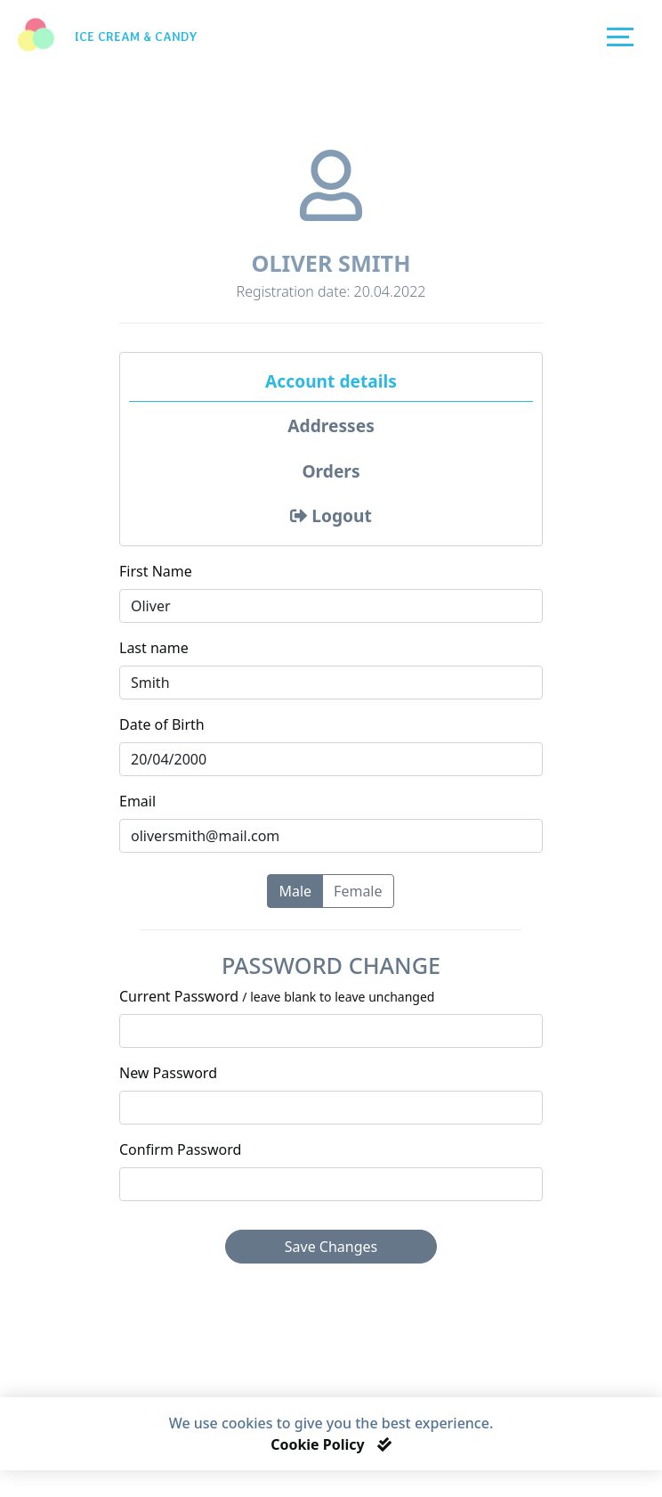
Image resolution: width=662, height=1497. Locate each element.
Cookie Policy (319, 1444)
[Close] (384, 1444)
